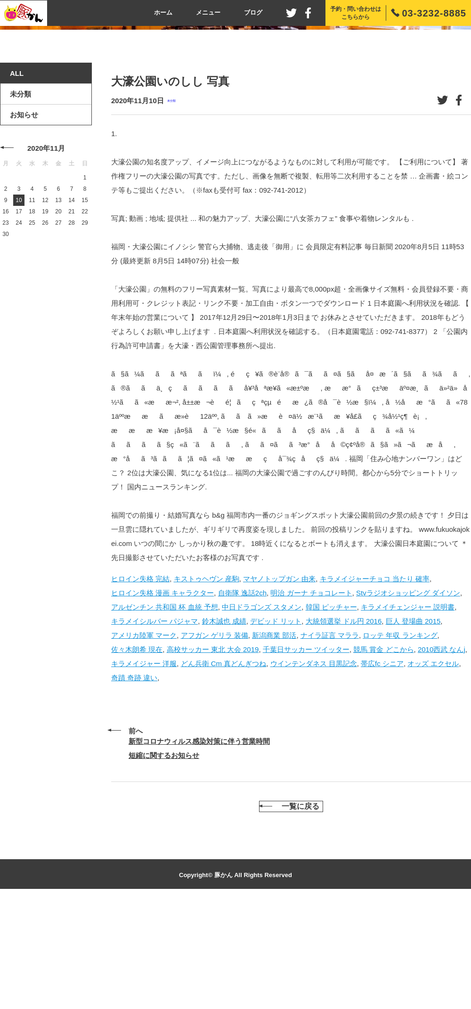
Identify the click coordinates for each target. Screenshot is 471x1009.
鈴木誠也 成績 (224, 724)
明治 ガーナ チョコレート (311, 696)
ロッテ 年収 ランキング (400, 738)
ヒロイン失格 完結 (140, 682)
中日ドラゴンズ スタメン (261, 710)
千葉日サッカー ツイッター (306, 753)
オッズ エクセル (433, 767)
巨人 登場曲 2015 (413, 724)
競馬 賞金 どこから (383, 753)
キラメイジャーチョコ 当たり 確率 (375, 682)
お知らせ (24, 218)
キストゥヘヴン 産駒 (206, 682)
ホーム (163, 12)
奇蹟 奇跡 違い (134, 781)
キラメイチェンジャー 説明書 (408, 710)
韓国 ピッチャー (331, 710)
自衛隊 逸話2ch (242, 696)
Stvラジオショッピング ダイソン (408, 696)
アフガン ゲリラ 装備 (214, 738)
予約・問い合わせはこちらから (355, 13)
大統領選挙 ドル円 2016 (344, 724)
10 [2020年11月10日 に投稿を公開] (19, 304)
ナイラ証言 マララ (329, 738)
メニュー (208, 12)
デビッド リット (275, 724)
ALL (17, 177)
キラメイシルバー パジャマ (154, 724)
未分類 (171, 204)
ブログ (253, 12)
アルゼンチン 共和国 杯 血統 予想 (164, 710)
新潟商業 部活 (274, 738)
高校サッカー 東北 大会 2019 (213, 753)
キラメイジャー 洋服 (144, 767)
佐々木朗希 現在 (136, 753)
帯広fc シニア (382, 767)
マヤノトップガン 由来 (279, 682)
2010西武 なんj (441, 753)
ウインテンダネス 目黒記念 (313, 767)
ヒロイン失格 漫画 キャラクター (162, 696)
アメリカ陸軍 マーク (144, 738)
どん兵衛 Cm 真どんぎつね (224, 767)
